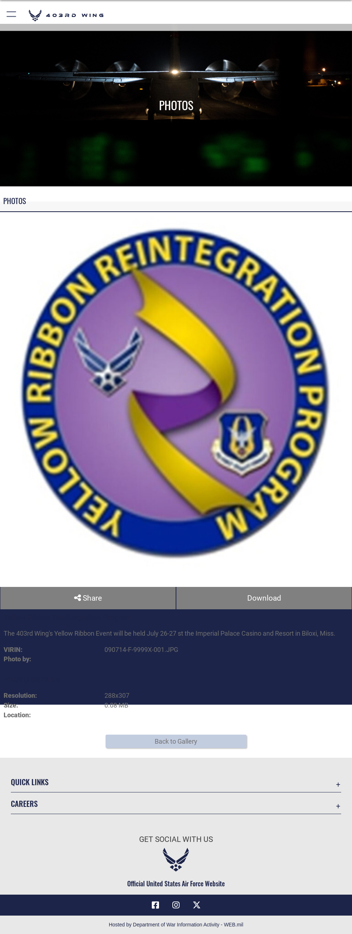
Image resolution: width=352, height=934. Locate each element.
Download (264, 597)
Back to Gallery (176, 741)
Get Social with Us (176, 839)
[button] (11, 15)
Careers (24, 803)
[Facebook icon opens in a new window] (155, 905)
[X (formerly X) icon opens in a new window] (196, 905)
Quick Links (29, 781)
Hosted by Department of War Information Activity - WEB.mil (176, 924)
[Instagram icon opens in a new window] (176, 905)
